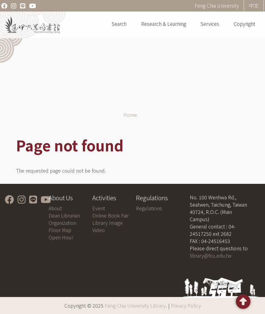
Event (98, 208)
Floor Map (60, 230)
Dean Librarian (64, 215)
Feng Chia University (217, 5)
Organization (62, 222)
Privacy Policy (186, 305)
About (55, 208)
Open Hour (61, 237)
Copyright (244, 23)
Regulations (149, 208)
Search (119, 23)
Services (210, 23)
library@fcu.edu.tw (210, 255)
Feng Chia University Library (135, 305)
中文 (254, 5)
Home (130, 114)
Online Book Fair (110, 215)
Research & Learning (163, 23)
